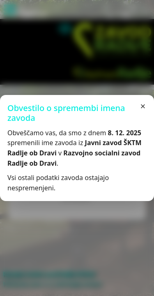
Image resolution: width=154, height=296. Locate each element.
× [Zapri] (143, 106)
